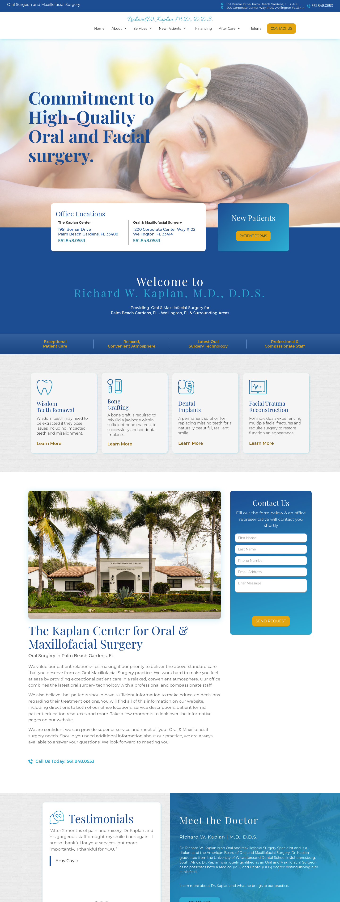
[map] (263, 4)
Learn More (49, 443)
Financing (203, 28)
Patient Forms (253, 236)
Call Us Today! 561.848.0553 (64, 761)
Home (99, 28)
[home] (170, 20)
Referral (256, 28)
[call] (319, 6)
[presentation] (262, 602)
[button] (120, 28)
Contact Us (281, 28)
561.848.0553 (71, 240)
